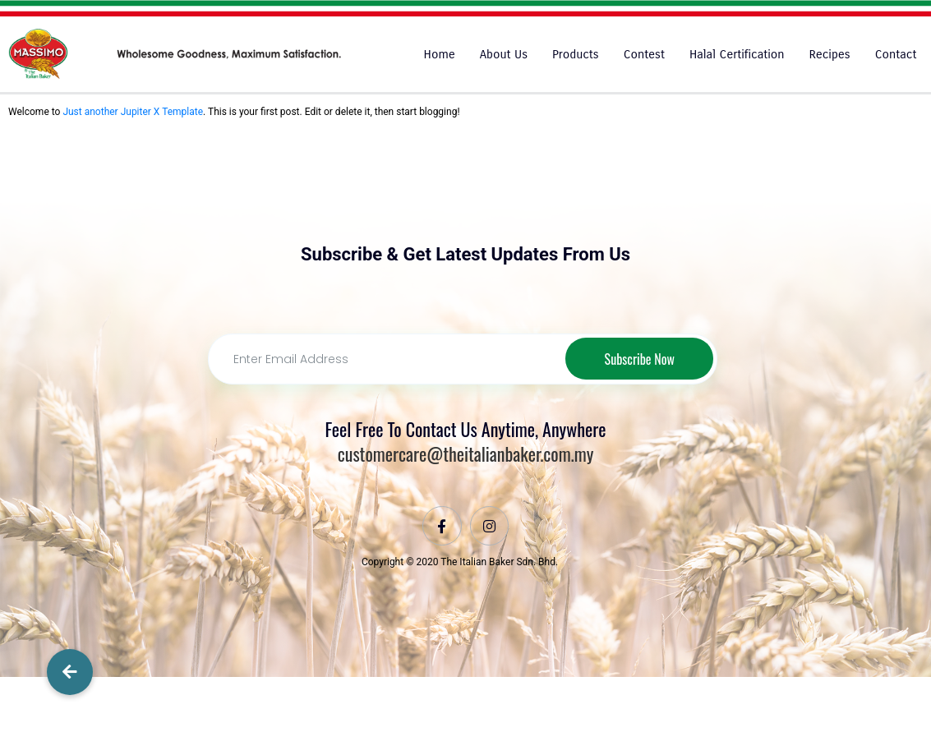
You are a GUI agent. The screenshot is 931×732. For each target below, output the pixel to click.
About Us (504, 54)
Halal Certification (737, 54)
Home (439, 54)
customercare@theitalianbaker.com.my (466, 454)
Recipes (829, 54)
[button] (70, 672)
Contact (896, 54)
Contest (644, 54)
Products (575, 54)
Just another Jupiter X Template (132, 111)
